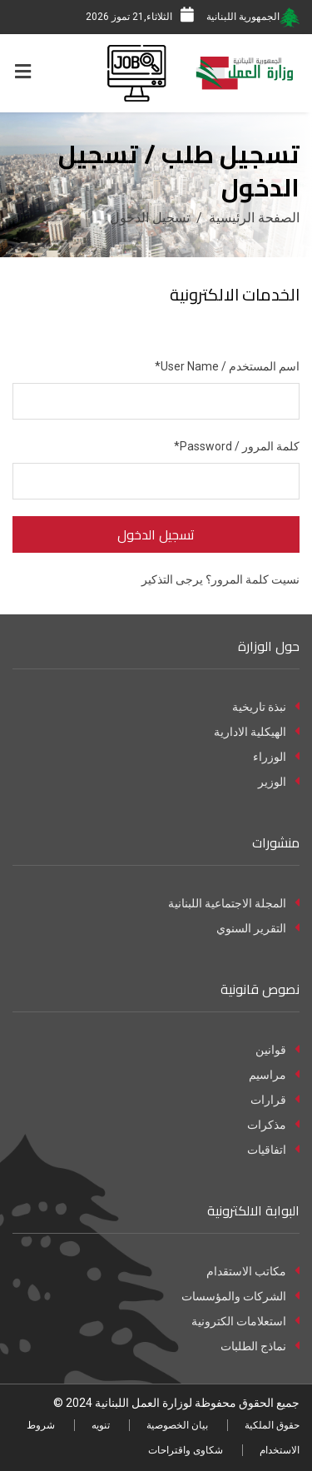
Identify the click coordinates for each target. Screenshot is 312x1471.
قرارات (275, 1099)
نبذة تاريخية (266, 706)
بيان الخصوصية (177, 1425)
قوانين (277, 1049)
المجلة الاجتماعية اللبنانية (234, 903)
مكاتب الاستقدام (253, 1271)
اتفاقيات (273, 1149)
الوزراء (276, 756)
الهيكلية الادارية (257, 731)
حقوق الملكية (272, 1425)
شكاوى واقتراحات (185, 1450)
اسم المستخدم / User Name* (227, 366)
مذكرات (273, 1124)
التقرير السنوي (258, 928)
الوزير (279, 781)
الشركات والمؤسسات (240, 1296)
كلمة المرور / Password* (237, 446)
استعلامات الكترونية (245, 1321)
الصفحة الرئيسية (254, 218)
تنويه (101, 1425)
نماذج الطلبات (260, 1346)
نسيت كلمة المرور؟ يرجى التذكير (220, 579)
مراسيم (274, 1074)
